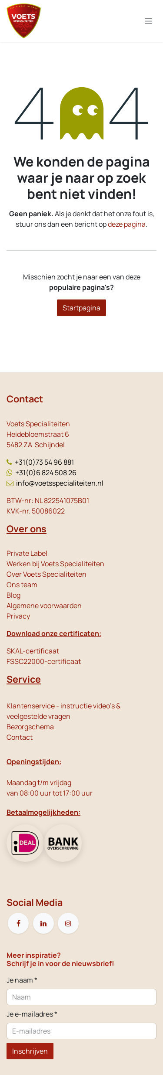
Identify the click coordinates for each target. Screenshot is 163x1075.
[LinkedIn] (43, 923)
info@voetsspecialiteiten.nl (59, 483)
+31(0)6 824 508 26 (46, 472)
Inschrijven (30, 1051)
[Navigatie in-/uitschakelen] (148, 21)
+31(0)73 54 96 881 (44, 462)
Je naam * (22, 980)
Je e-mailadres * (32, 1014)
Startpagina (81, 308)
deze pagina (127, 224)
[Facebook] (18, 923)
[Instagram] (68, 923)
